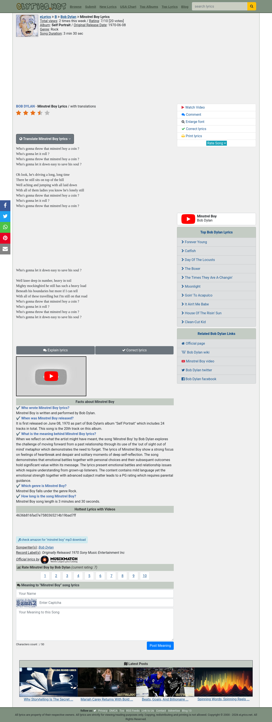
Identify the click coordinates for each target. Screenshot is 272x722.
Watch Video (193, 107)
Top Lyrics (170, 6)
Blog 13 (187, 710)
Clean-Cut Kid (194, 322)
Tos (122, 710)
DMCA (114, 710)
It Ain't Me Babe (195, 304)
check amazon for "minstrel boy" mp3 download (52, 539)
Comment (191, 114)
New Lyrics (108, 6)
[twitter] (94, 710)
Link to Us (148, 710)
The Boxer (191, 269)
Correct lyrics (134, 350)
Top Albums (149, 6)
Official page (193, 343)
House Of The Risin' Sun (201, 313)
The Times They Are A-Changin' (207, 277)
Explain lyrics (55, 350)
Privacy (102, 710)
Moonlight (191, 286)
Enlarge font (193, 122)
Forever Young (194, 242)
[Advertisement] (136, 70)
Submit (90, 6)
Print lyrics (192, 136)
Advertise (174, 710)
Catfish (189, 251)
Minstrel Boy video (198, 361)
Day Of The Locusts (198, 260)
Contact (161, 710)
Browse (76, 6)
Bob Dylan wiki (195, 352)
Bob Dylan (68, 17)
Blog (184, 6)
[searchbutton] (251, 6)
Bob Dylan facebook (199, 379)
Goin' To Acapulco (197, 295)
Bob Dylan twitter (197, 370)
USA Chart (128, 6)
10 (145, 576)
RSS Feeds (133, 710)
